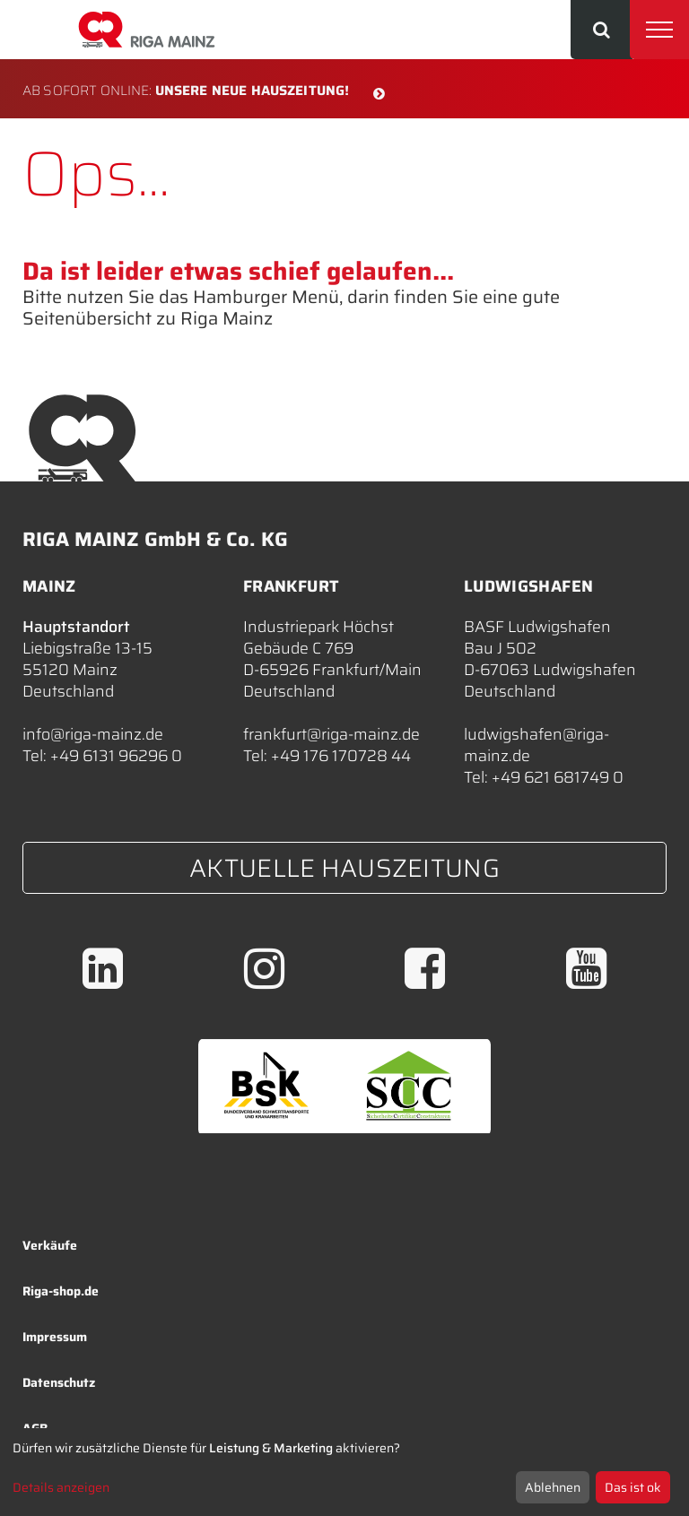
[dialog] (344, 1472)
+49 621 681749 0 (558, 777)
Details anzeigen (61, 1487)
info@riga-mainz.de (92, 734)
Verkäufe (49, 1245)
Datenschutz (58, 1382)
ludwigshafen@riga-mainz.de (536, 745)
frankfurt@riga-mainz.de (331, 734)
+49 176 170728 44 (341, 755)
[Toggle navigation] (659, 29)
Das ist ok (633, 1487)
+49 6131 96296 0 (116, 755)
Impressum (54, 1337)
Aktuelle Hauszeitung (344, 868)
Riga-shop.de (60, 1291)
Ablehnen (552, 1487)
